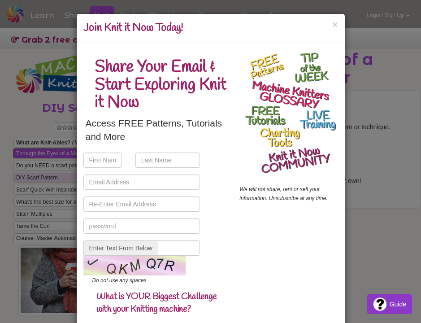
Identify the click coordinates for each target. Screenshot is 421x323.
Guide (389, 304)
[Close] (335, 24)
